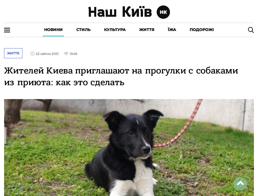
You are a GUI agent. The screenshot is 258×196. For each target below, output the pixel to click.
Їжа (172, 29)
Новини (53, 29)
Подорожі (202, 29)
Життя (146, 29)
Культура (115, 29)
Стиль (83, 29)
